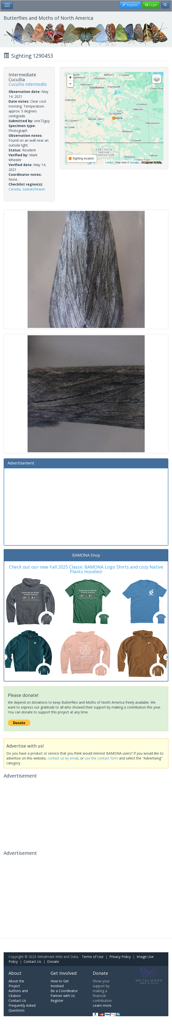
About (15, 973)
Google (134, 162)
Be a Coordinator (64, 990)
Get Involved (64, 973)
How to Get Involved (60, 983)
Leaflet (109, 162)
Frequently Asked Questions (22, 1008)
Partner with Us (63, 995)
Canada (14, 189)
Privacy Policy (120, 956)
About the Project (16, 983)
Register (57, 1000)
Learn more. (102, 1005)
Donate (53, 961)
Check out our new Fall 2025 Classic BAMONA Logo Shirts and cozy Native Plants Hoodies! (86, 569)
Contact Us (32, 961)
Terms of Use (92, 956)
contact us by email (63, 758)
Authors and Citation (18, 993)
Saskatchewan (33, 189)
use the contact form (101, 758)
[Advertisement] (86, 506)
